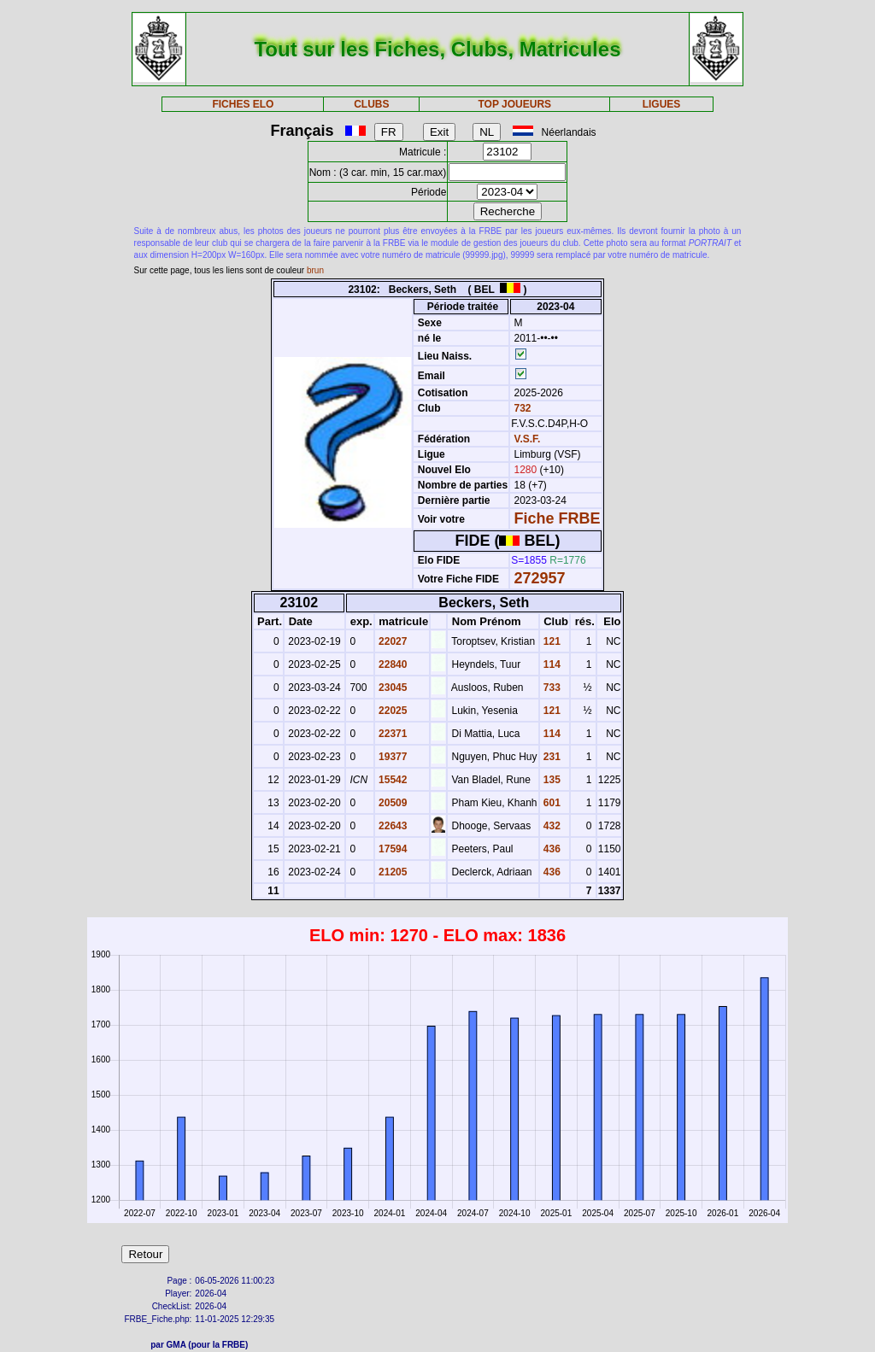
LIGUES (662, 104)
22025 (392, 711)
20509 (392, 803)
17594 (392, 849)
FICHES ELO (242, 104)
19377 (392, 757)
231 (551, 757)
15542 (392, 780)
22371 (392, 734)
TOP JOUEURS (515, 104)
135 (551, 780)
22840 (392, 664)
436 (551, 849)
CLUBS (371, 104)
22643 (392, 826)
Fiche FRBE (557, 518)
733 (551, 688)
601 (551, 803)
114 (551, 664)
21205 (392, 872)
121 (551, 641)
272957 (540, 578)
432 (551, 826)
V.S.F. (527, 439)
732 (521, 408)
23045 (392, 688)
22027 (392, 641)
